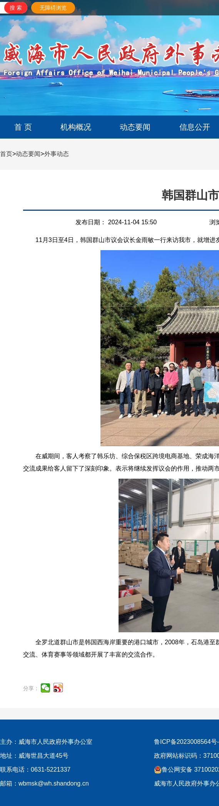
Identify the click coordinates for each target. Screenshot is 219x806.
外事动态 (56, 154)
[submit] (15, 8)
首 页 (23, 127)
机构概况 (75, 127)
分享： (31, 688)
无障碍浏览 (53, 8)
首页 (6, 154)
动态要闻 (135, 127)
